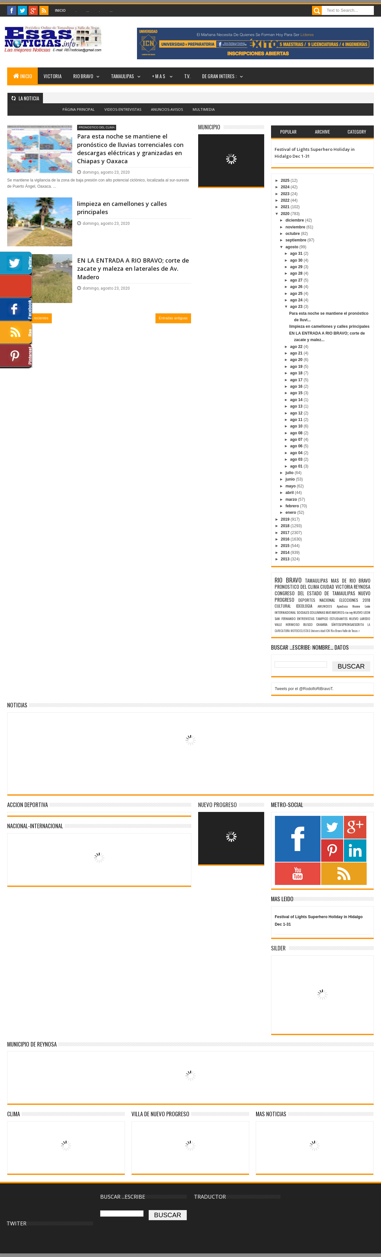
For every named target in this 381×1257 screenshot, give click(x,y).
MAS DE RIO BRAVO (350, 580)
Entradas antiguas (173, 318)
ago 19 (297, 366)
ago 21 (297, 353)
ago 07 (297, 439)
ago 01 (297, 466)
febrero (292, 506)
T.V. (187, 75)
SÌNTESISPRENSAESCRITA (347, 624)
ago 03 (297, 459)
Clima (13, 1114)
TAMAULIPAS (122, 75)
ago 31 (297, 253)
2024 (286, 187)
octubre (293, 233)
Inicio (60, 10)
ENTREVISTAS (305, 618)
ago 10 (297, 426)
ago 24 (297, 300)
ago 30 (297, 260)
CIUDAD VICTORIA (336, 586)
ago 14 (297, 399)
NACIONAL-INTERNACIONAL (35, 826)
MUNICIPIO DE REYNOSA (32, 1044)
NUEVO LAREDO (359, 618)
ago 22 (297, 346)
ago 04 (297, 453)
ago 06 (297, 446)
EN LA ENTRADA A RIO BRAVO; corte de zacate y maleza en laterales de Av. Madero (133, 268)
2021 (286, 207)
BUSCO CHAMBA (315, 624)
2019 (286, 519)
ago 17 (297, 380)
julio (289, 472)
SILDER (278, 948)
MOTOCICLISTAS (300, 630)
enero (291, 512)
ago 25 (297, 293)
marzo (291, 499)
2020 (286, 213)
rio (346, 612)
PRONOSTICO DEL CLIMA (97, 127)
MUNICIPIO (209, 127)
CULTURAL (283, 606)
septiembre (296, 240)
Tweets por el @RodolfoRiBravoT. (304, 688)
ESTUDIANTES (338, 618)
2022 (286, 200)
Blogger (205, 113)
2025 (286, 180)
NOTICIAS (17, 705)
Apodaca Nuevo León (353, 606)
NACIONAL (327, 600)
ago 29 (297, 267)
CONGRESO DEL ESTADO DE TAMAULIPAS (315, 593)
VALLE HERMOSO (287, 624)
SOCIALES (303, 612)
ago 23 (297, 306)
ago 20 (297, 359)
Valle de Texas (350, 630)
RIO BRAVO (83, 75)
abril (290, 492)
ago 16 (297, 386)
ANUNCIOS (325, 606)
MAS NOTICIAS (271, 1114)
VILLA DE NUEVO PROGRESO (160, 1114)
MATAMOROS (335, 612)
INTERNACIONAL (285, 612)
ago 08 (297, 433)
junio (290, 479)
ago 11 (297, 419)
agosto (292, 247)
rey (351, 612)
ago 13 (297, 406)
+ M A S (159, 75)
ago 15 (297, 393)
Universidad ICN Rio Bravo (326, 630)
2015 (286, 545)
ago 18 (297, 373)
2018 (286, 526)
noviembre (295, 227)
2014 (286, 552)
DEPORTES (306, 600)
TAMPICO (322, 618)
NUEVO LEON (361, 612)
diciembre (295, 220)
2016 (286, 539)
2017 (286, 532)
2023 (286, 194)
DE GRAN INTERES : (219, 75)
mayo (291, 486)
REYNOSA (362, 586)
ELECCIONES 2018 (354, 600)
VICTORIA (52, 75)
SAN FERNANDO (285, 618)
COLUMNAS (317, 612)
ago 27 (297, 280)
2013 (286, 559)
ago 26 (297, 286)
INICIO (22, 75)
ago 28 (297, 273)
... (87, 10)
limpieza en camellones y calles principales (122, 208)
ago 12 (297, 413)
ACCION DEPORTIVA (27, 805)
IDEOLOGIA (304, 606)
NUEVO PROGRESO (217, 805)
